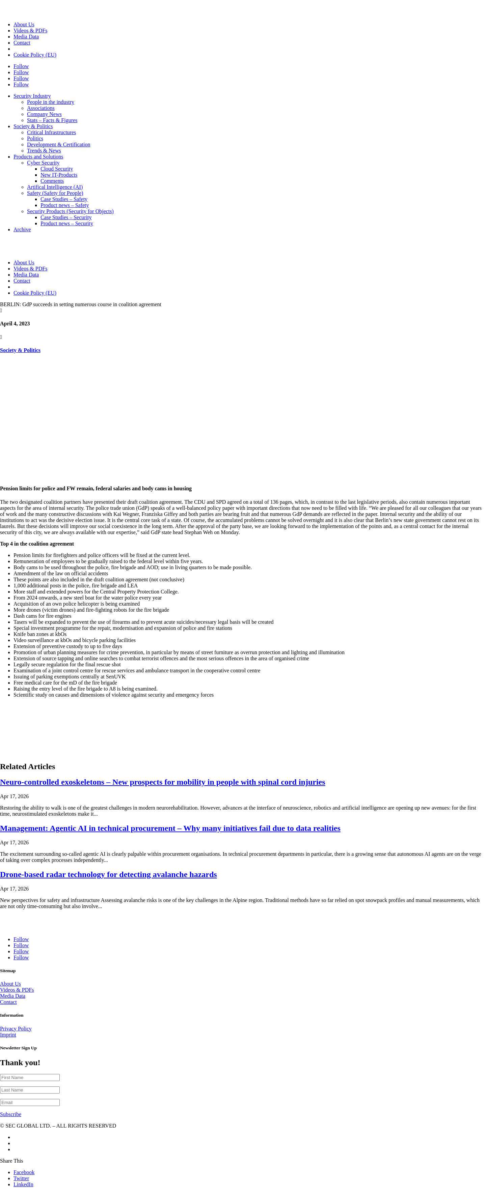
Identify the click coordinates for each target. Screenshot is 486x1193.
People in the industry (50, 102)
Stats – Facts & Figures (52, 120)
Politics (35, 138)
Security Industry (32, 96)
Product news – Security (66, 223)
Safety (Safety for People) (55, 193)
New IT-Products (58, 175)
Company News (44, 114)
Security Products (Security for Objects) (70, 211)
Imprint (8, 1035)
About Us (24, 24)
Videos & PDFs (30, 30)
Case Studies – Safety (63, 199)
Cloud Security (56, 169)
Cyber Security (43, 163)
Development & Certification (58, 144)
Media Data (26, 36)
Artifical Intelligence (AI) (55, 187)
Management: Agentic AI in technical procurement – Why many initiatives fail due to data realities (170, 828)
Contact (22, 43)
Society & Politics (33, 126)
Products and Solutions (38, 156)
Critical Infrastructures (51, 132)
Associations (41, 108)
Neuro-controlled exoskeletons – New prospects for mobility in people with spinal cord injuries (162, 782)
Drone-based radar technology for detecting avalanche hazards (108, 874)
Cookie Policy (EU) (35, 55)
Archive (22, 229)
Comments (52, 181)
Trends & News (44, 150)
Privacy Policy (16, 1028)
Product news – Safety (64, 205)
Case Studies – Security (66, 217)
